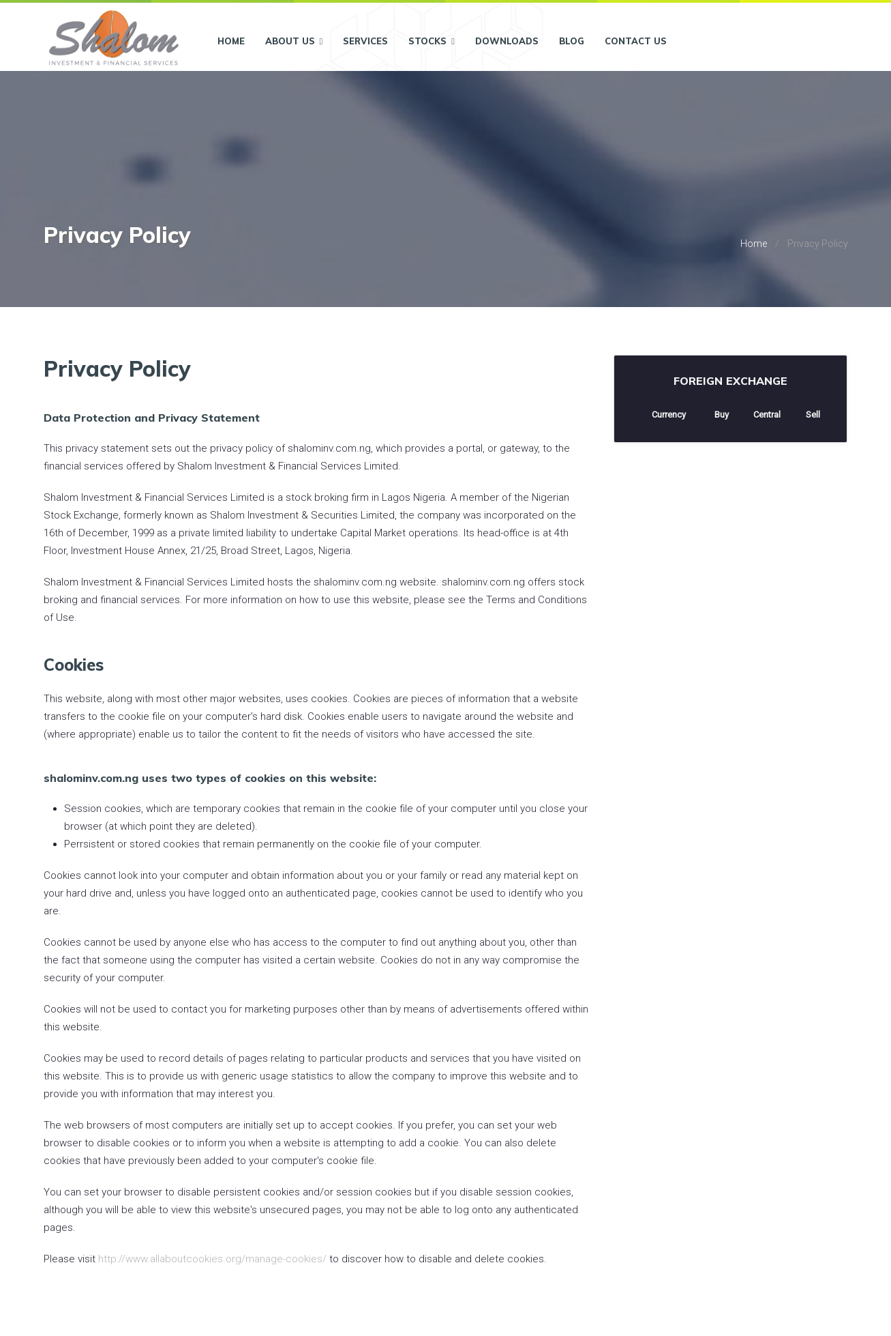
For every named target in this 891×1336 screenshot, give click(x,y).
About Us (294, 40)
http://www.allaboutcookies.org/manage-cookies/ (212, 1259)
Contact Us (636, 40)
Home (231, 40)
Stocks (431, 40)
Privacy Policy (817, 243)
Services (365, 40)
